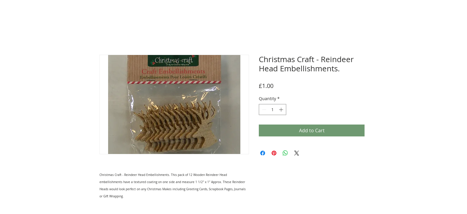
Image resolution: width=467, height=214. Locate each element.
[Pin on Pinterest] (274, 153)
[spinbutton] (272, 109)
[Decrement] (263, 109)
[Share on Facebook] (262, 153)
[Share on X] (296, 153)
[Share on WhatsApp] (285, 153)
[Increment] (281, 109)
